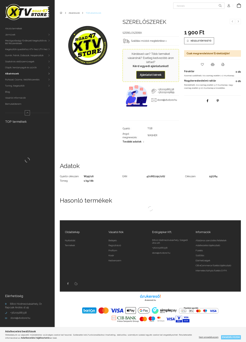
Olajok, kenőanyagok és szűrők (21, 67)
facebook (68, 284)
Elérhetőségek (203, 260)
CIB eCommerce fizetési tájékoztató (213, 265)
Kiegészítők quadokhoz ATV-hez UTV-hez (26, 49)
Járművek (10, 34)
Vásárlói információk (15, 98)
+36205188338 (18, 312)
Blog (7, 92)
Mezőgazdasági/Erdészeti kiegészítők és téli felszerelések (26, 42)
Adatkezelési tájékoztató (208, 245)
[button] (202, 64)
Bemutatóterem (13, 104)
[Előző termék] (232, 21)
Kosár (111, 255)
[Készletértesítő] (199, 40)
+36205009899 (166, 92)
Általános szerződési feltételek (211, 240)
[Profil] (228, 6)
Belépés (112, 240)
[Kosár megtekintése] (237, 6)
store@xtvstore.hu (20, 318)
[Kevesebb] (27, 112)
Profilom (112, 250)
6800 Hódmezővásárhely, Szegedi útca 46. (170, 241)
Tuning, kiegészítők (15, 85)
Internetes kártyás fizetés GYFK (211, 270)
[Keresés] (198, 6)
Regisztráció (114, 245)
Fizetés (199, 250)
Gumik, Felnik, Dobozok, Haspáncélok (24, 55)
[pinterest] (217, 100)
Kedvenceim (114, 260)
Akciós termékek (13, 28)
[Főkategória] (61, 13)
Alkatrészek (12, 73)
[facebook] (207, 100)
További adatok (131, 141)
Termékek (70, 245)
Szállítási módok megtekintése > (149, 40)
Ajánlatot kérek (150, 74)
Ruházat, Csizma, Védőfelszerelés (22, 79)
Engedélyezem (231, 337)
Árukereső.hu (150, 300)
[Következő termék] (238, 21)
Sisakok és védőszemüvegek (19, 61)
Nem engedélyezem (208, 337)
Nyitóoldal (70, 240)
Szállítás (200, 255)
